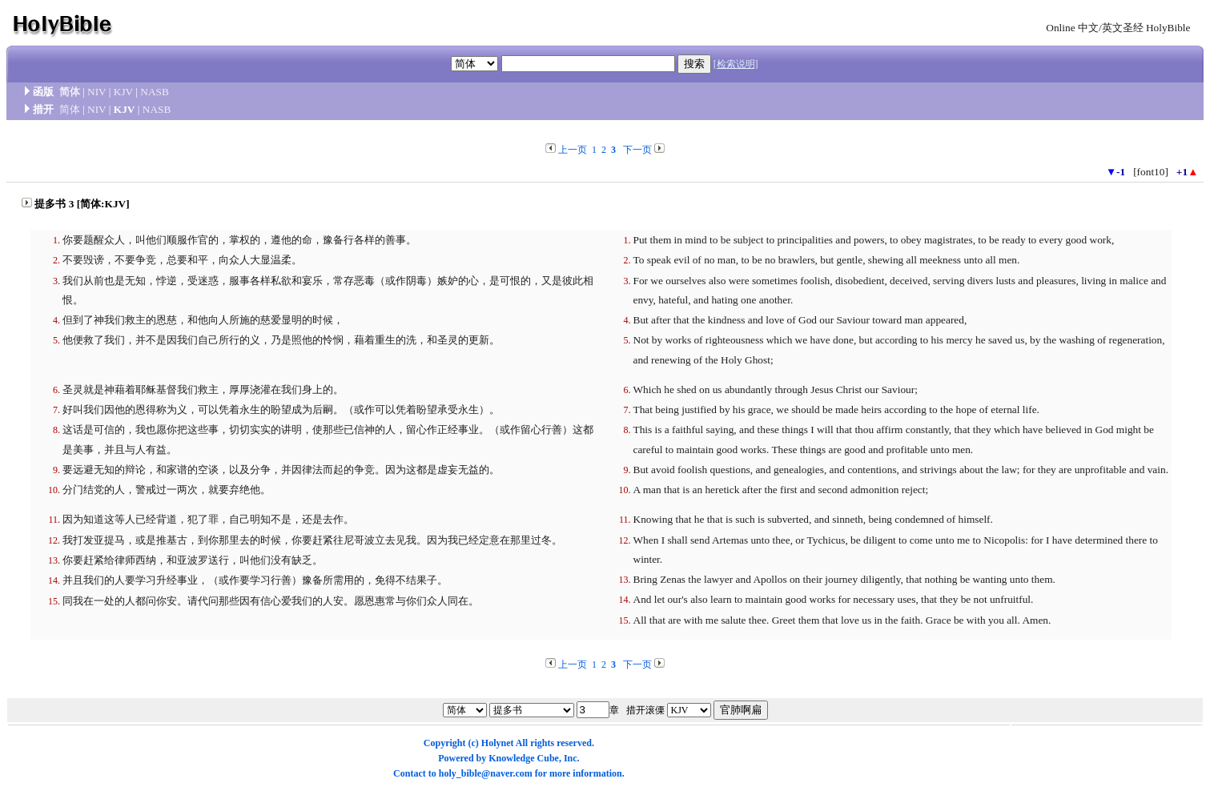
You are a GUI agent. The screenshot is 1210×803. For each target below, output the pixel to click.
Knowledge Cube (523, 758)
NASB (154, 92)
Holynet (497, 743)
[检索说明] (736, 64)
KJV (123, 92)
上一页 (572, 149)
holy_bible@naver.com (486, 773)
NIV (96, 92)
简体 (69, 92)
